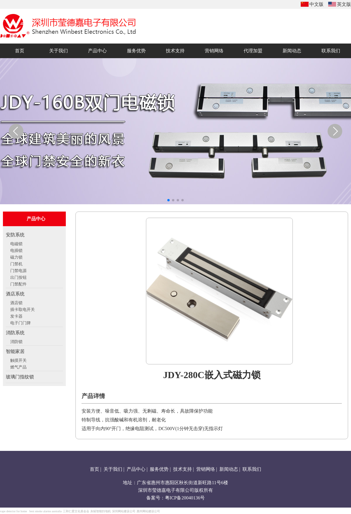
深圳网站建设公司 (123, 511)
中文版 (316, 4)
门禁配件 (18, 283)
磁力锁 (16, 256)
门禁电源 (18, 270)
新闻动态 (228, 469)
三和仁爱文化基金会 (76, 511)
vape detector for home (13, 511)
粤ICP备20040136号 (185, 497)
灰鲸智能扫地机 (100, 511)
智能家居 (15, 351)
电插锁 (16, 249)
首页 (94, 469)
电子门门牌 (20, 322)
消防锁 (16, 341)
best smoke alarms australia (45, 511)
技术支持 (182, 469)
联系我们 (251, 469)
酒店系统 (15, 293)
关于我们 (113, 469)
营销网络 (205, 469)
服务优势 (159, 469)
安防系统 (15, 234)
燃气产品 (18, 366)
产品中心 (136, 469)
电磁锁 (16, 243)
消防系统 (15, 332)
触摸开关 (18, 359)
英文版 (344, 4)
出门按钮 (18, 276)
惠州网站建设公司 (148, 511)
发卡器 (16, 315)
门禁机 (16, 263)
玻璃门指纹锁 (20, 376)
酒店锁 (16, 302)
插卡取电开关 (22, 308)
